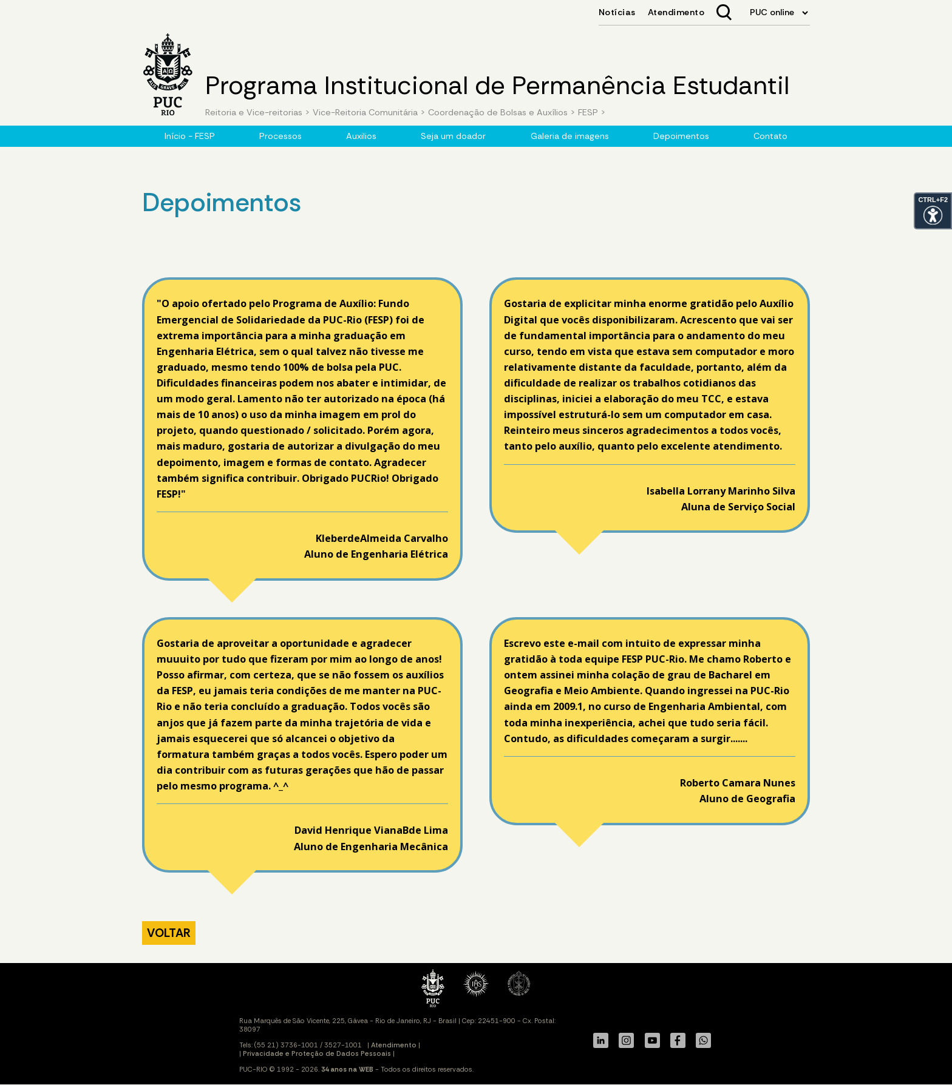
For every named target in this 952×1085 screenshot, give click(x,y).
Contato (770, 135)
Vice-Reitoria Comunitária (365, 112)
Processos (280, 135)
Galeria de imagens (570, 135)
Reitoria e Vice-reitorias (253, 112)
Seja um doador (453, 135)
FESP (587, 112)
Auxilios (361, 135)
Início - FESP (190, 135)
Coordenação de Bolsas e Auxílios (499, 112)
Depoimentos (681, 135)
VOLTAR (169, 933)
